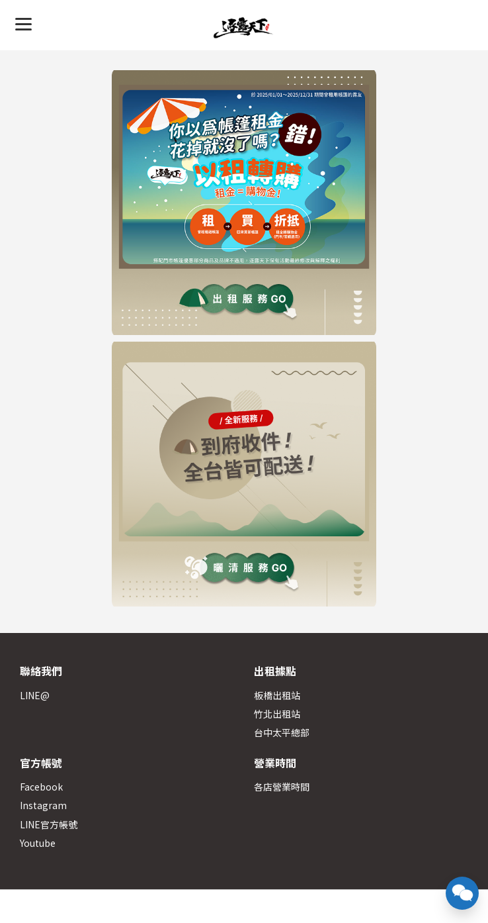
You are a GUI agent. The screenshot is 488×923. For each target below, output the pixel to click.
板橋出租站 (277, 695)
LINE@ (35, 695)
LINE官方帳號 (48, 824)
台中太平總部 (281, 732)
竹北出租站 (277, 714)
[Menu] (23, 23)
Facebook (41, 787)
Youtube (38, 843)
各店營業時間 (281, 787)
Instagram (43, 805)
